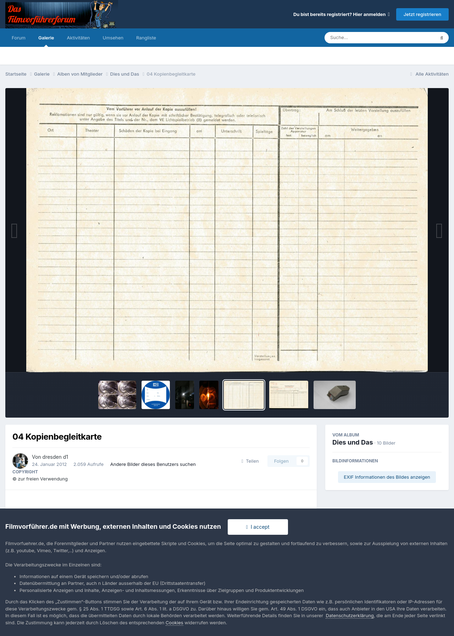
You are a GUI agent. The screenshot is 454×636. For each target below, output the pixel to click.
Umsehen (113, 37)
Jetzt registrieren (422, 14)
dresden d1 (55, 457)
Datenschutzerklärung (349, 615)
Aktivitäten (78, 37)
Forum (19, 37)
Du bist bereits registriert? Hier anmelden (341, 14)
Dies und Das (352, 442)
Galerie (46, 41)
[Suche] (365, 37)
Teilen (250, 461)
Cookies (174, 622)
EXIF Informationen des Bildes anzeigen (387, 477)
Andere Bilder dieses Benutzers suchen (153, 464)
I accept (258, 527)
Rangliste (146, 37)
